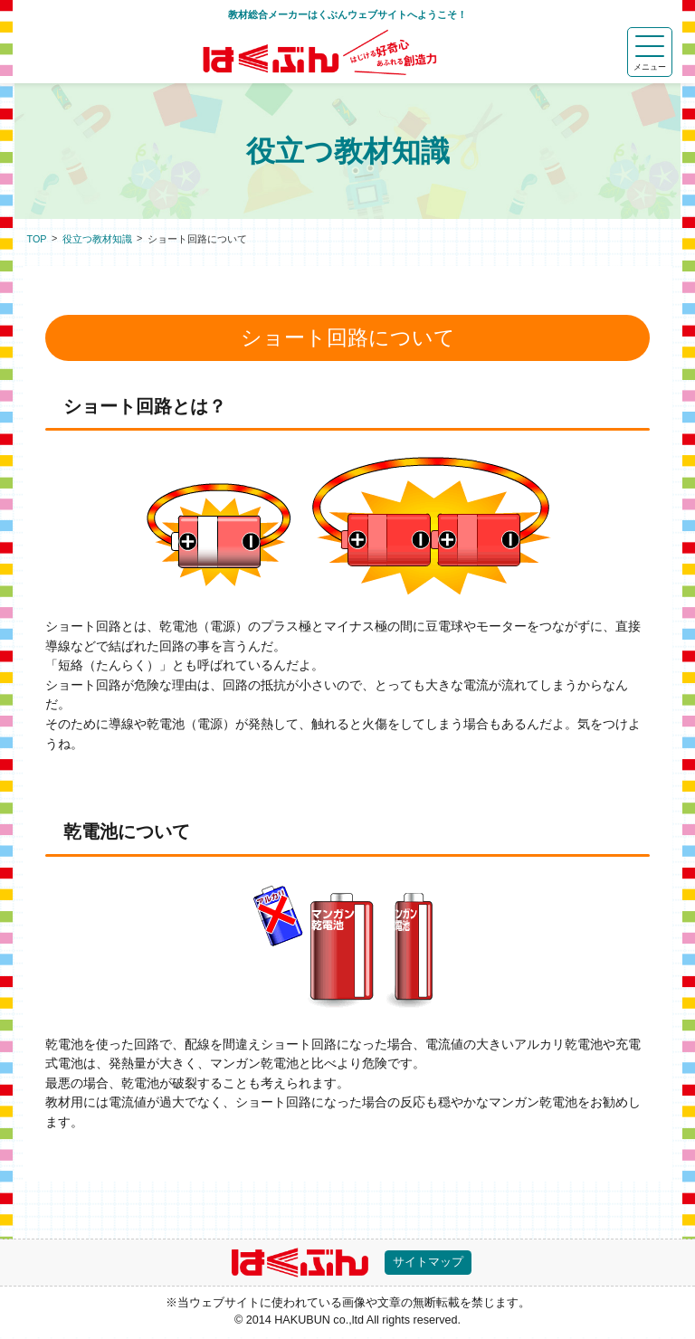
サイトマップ (432, 1263)
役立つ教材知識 (97, 238)
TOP (37, 238)
